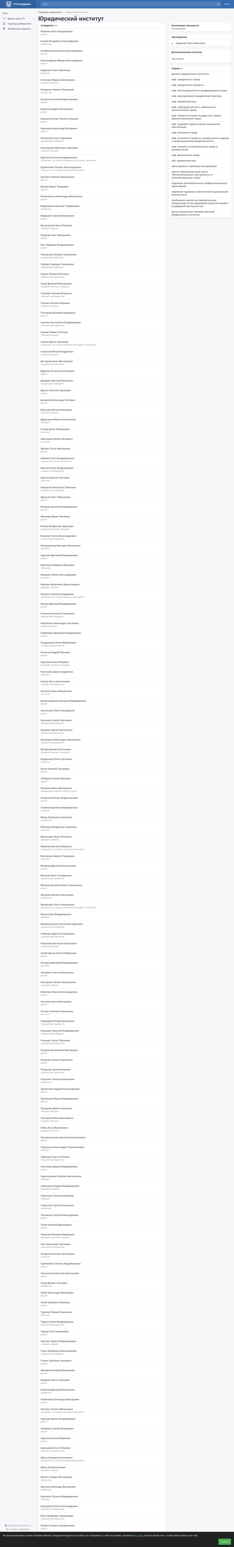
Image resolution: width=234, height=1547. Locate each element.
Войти (227, 4)
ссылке (139, 1535)
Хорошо (225, 1541)
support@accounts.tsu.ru (18, 1525)
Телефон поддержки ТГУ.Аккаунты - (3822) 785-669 (18, 1531)
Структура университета (50, 12)
